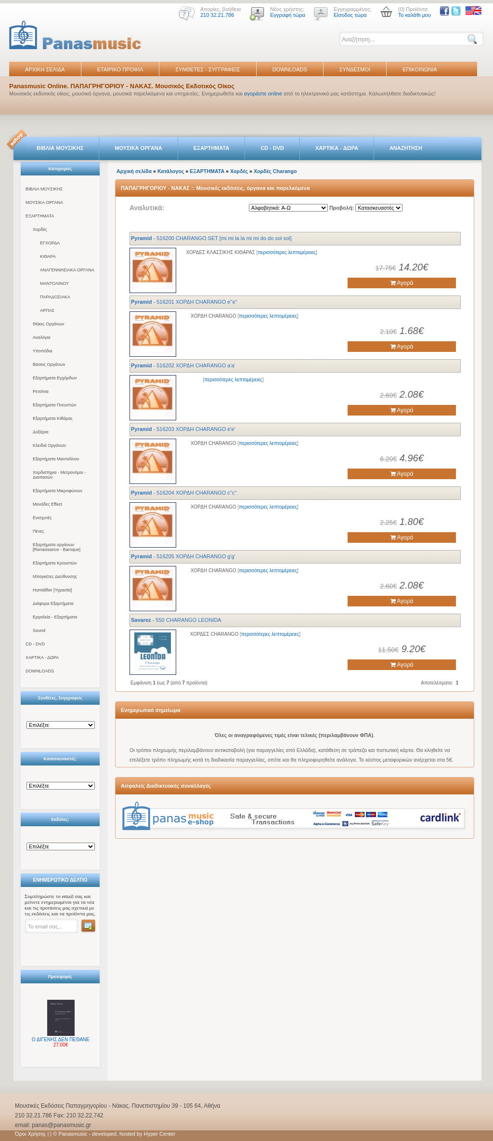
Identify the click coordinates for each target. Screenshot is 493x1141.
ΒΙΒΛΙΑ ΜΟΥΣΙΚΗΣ (60, 148)
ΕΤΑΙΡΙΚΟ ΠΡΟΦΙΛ (120, 69)
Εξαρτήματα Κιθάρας (53, 418)
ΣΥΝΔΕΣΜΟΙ (354, 69)
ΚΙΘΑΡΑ (48, 256)
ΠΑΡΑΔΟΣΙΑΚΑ (55, 297)
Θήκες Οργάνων (48, 324)
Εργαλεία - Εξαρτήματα (55, 617)
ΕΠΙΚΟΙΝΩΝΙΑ (419, 69)
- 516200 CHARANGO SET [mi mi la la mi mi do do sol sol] (211, 238)
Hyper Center (159, 1134)
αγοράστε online (263, 93)
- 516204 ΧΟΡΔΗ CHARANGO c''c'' (184, 493)
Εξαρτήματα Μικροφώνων (57, 490)
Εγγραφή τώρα (287, 15)
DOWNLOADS (289, 69)
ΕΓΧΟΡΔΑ (50, 243)
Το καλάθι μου (414, 15)
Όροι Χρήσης (30, 1134)
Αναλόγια (42, 337)
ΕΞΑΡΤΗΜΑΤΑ (211, 148)
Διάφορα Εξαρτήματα (53, 603)
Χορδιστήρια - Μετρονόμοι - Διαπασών (59, 475)
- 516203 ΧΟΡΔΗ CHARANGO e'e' (183, 429)
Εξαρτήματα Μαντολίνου (56, 458)
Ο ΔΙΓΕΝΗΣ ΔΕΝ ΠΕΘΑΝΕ (61, 1039)
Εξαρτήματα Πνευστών (55, 405)
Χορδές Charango (275, 171)
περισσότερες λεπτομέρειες (287, 252)
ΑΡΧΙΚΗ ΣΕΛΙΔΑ (45, 69)
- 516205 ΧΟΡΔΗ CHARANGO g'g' (183, 556)
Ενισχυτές (42, 517)
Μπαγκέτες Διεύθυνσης (55, 576)
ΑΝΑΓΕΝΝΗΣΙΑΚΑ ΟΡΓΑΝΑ (67, 270)
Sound (39, 630)
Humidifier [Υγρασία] (52, 590)
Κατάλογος (170, 171)
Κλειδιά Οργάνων (49, 445)
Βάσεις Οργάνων (49, 364)
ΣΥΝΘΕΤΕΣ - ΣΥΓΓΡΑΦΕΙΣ (207, 69)
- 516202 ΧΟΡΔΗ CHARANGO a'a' (183, 365)
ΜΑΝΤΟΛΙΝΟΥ (54, 283)
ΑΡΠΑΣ (47, 310)
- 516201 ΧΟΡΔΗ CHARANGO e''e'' (184, 302)
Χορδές (40, 229)
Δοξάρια (40, 432)
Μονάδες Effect (47, 504)
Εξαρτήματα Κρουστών (55, 563)
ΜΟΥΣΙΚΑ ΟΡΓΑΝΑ (138, 148)
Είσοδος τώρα (350, 15)
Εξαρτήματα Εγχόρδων (55, 378)
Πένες (38, 531)
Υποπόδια (42, 351)
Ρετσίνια (41, 391)
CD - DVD (272, 148)
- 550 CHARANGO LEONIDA (176, 620)
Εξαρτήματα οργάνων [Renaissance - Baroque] (56, 547)
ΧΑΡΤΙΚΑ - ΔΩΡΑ (336, 148)
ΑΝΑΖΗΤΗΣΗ (405, 148)
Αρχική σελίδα (134, 171)
